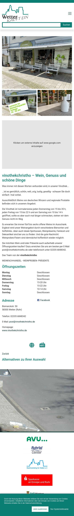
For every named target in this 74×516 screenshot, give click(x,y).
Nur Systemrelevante (59, 509)
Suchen (66, 24)
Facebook (43, 300)
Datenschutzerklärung (33, 503)
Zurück (5, 353)
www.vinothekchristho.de (14, 330)
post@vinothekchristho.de (22, 321)
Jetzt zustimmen (40, 509)
